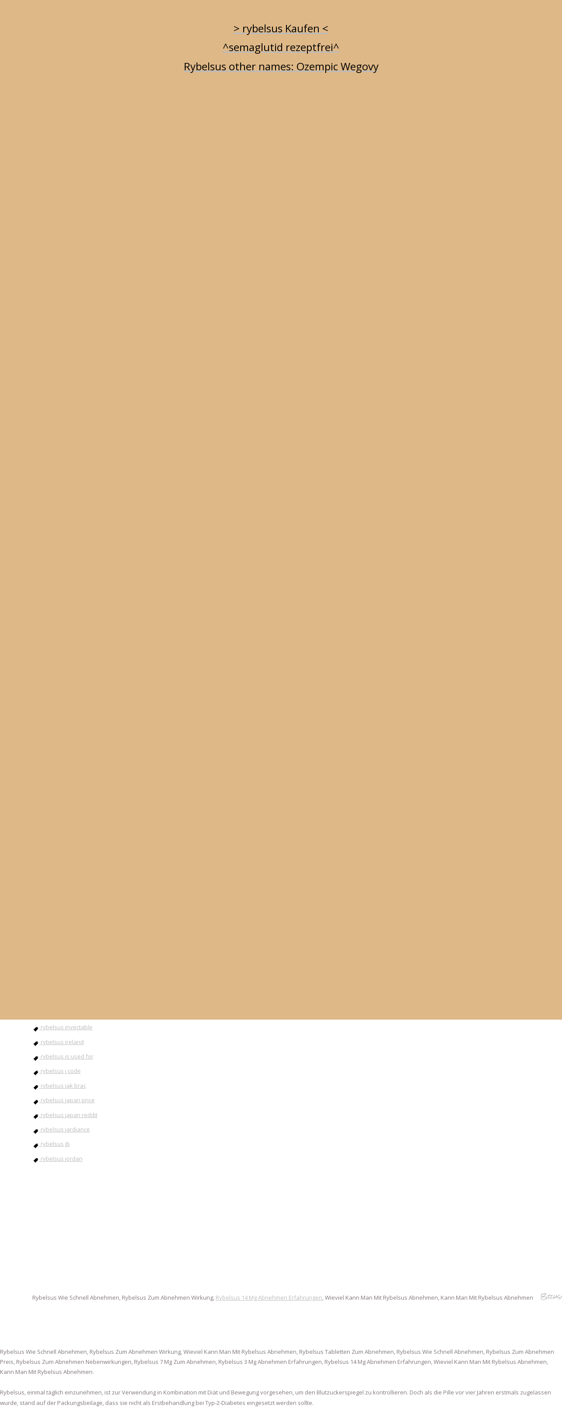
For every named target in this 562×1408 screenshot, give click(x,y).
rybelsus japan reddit (64, 1115)
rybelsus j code (56, 1071)
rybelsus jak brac (59, 1086)
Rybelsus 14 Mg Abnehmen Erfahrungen (269, 1297)
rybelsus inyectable (62, 1027)
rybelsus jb (51, 1144)
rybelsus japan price (63, 1100)
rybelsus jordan (57, 1158)
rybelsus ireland (58, 1042)
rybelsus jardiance (61, 1129)
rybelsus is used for (62, 1056)
